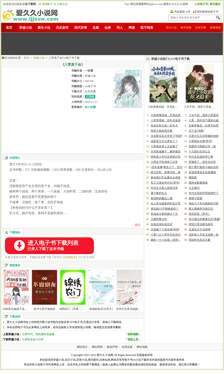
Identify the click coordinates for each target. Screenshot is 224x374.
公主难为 (194, 187)
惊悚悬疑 (215, 27)
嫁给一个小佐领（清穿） (166, 239)
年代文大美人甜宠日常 (164, 187)
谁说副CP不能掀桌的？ (165, 208)
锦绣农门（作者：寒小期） (76, 309)
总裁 (96, 27)
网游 (132, 27)
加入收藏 (90, 107)
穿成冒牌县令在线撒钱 (202, 172)
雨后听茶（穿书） (199, 213)
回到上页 (133, 339)
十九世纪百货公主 (199, 151)
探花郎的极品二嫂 (161, 198)
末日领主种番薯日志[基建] (204, 219)
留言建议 (215, 4)
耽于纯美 (147, 27)
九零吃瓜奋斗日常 (33, 339)
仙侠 (108, 27)
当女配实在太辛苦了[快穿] (166, 136)
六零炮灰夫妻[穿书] (200, 141)
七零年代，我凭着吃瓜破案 (38, 334)
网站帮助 (97, 346)
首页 (9, 27)
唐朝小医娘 (195, 198)
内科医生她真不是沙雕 (16, 309)
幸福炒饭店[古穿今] (101, 309)
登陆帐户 (47, 4)
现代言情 (80, 27)
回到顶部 (133, 334)
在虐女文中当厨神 (199, 229)
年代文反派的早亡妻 (201, 156)
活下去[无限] (196, 130)
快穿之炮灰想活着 (161, 130)
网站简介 (82, 346)
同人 (120, 27)
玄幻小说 (171, 27)
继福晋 (193, 177)
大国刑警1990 (159, 219)
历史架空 (62, 27)
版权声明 (112, 346)
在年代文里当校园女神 (129, 309)
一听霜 (89, 70)
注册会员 (62, 4)
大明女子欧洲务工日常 (164, 162)
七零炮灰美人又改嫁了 (164, 146)
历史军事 (200, 27)
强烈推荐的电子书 (207, 11)
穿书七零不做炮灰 (44, 309)
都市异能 (186, 27)
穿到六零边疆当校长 (201, 224)
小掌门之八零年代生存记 (166, 234)
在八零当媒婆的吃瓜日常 (166, 203)
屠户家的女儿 (159, 193)
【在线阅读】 (70, 257)
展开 (138, 225)
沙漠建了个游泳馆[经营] (165, 229)
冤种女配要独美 (198, 182)
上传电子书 (201, 4)
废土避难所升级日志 (201, 208)
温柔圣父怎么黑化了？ (164, 141)
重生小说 (44, 27)
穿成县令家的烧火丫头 (164, 213)
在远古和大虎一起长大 (164, 125)
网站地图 (142, 346)
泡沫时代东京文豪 (199, 239)
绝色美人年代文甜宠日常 (166, 156)
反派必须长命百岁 (161, 224)
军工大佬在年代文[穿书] (165, 182)
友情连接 (127, 346)
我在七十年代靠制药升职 (204, 203)
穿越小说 (25, 27)
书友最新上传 (182, 11)
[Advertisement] (112, 44)
